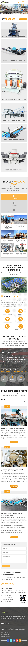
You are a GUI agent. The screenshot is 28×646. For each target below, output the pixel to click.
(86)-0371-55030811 (7, 597)
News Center (8, 401)
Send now (6, 566)
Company (15, 401)
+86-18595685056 (7, 595)
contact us (5, 624)
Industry (21, 401)
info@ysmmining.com (8, 599)
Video (25, 401)
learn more (23, 19)
